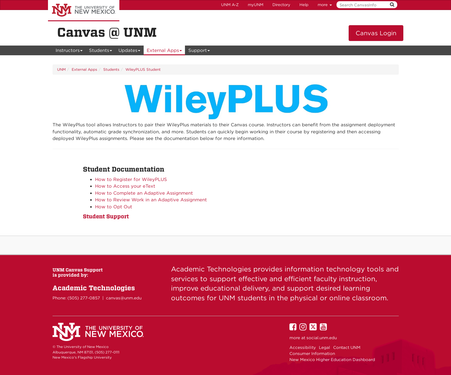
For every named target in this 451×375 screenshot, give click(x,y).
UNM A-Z (230, 4)
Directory (281, 4)
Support (199, 51)
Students (100, 51)
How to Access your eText (125, 186)
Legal (324, 347)
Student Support (106, 216)
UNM (61, 69)
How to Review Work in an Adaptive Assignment (151, 200)
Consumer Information (312, 353)
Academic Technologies (94, 288)
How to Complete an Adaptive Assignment (144, 193)
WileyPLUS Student (143, 69)
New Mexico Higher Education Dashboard (332, 359)
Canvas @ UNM (107, 32)
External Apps (164, 51)
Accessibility (302, 347)
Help (304, 4)
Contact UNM (346, 347)
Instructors (69, 51)
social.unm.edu (321, 337)
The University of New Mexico (83, 10)
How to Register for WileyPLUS (131, 179)
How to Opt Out (113, 207)
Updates (129, 51)
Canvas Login (376, 33)
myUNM (255, 4)
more (325, 4)
